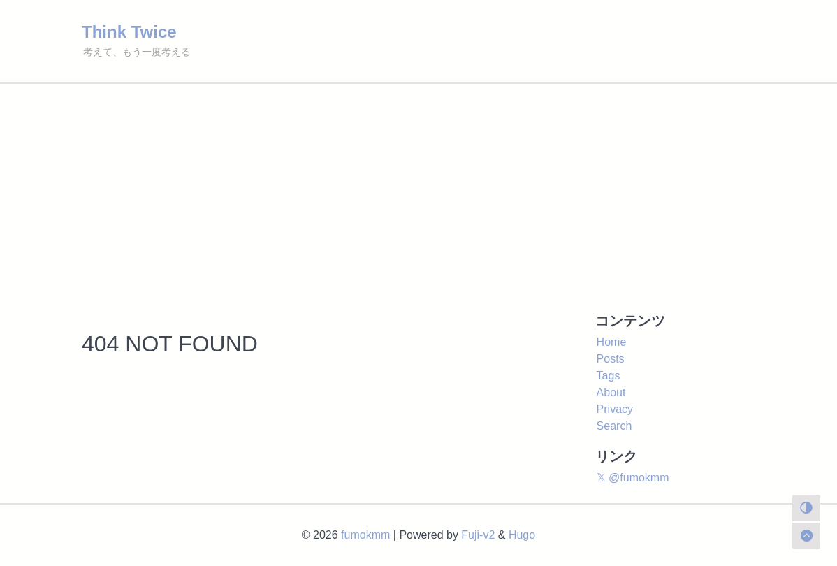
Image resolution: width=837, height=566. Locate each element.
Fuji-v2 (478, 535)
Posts (611, 359)
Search (614, 426)
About (611, 392)
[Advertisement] (418, 188)
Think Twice (129, 31)
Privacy (615, 409)
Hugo (522, 535)
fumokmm (365, 535)
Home (612, 342)
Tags (608, 376)
